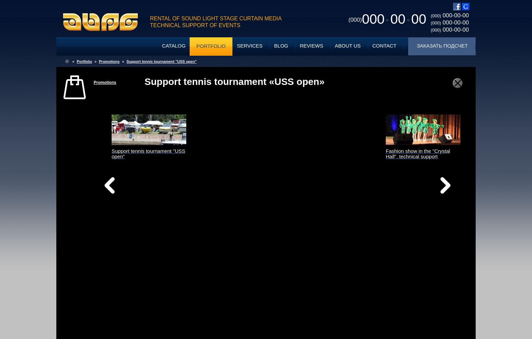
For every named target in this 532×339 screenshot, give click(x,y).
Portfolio (211, 46)
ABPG (100, 22)
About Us (348, 46)
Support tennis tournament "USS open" (162, 61)
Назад (127, 187)
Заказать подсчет (442, 46)
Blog (281, 46)
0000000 (387, 19)
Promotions (109, 61)
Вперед (333, 194)
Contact (384, 46)
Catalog (173, 46)
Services (250, 46)
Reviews (311, 46)
